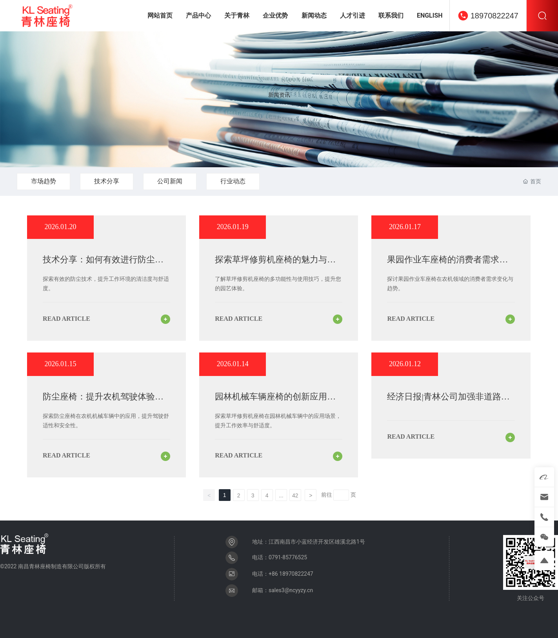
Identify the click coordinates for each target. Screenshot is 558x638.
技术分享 (106, 181)
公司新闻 (169, 181)
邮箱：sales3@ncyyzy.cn (282, 590)
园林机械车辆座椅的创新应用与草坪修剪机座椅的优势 (275, 402)
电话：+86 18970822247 (282, 574)
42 (295, 495)
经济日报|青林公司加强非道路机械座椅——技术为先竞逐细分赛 (448, 402)
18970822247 (494, 15)
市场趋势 (43, 181)
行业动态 (232, 181)
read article (66, 318)
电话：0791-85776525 (279, 557)
